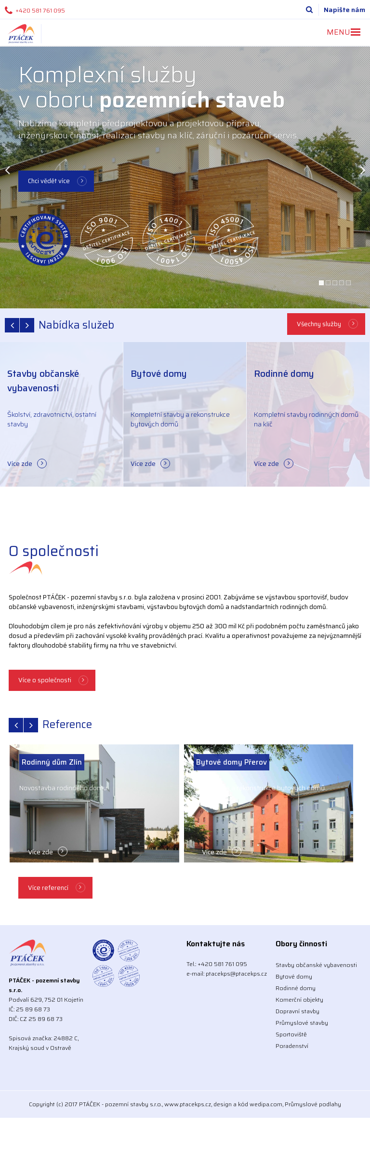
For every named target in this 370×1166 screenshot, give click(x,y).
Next (363, 169)
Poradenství (292, 1045)
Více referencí (48, 888)
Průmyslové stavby (302, 1022)
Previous (7, 169)
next (27, 325)
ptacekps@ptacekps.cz (236, 973)
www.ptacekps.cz (187, 1104)
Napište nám (344, 9)
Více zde (19, 464)
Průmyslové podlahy (313, 1104)
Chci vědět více (49, 181)
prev (12, 325)
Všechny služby (319, 324)
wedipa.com (266, 1104)
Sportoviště (291, 1034)
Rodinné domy (296, 988)
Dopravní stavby (297, 1011)
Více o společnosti (44, 680)
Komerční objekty (299, 999)
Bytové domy (294, 976)
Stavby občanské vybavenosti (316, 964)
